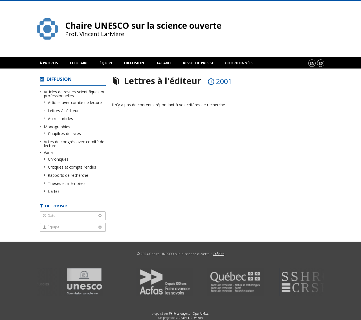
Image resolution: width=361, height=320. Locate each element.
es (321, 63)
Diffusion (134, 62)
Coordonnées (239, 62)
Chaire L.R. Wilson (191, 318)
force (180, 313)
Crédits (218, 253)
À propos (48, 62)
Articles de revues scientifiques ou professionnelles (74, 93)
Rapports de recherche (68, 175)
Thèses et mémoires (66, 183)
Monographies (57, 126)
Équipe (106, 62)
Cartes (54, 191)
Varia (48, 152)
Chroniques (58, 159)
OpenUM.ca (200, 313)
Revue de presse (198, 62)
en (312, 63)
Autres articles (60, 118)
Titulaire (78, 62)
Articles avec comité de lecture (75, 102)
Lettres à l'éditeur (63, 110)
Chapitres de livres (64, 133)
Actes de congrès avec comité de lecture (74, 143)
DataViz (163, 62)
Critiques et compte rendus (72, 167)
